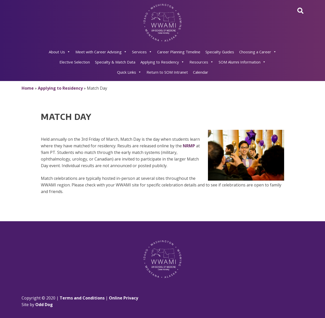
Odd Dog (44, 304)
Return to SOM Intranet (167, 72)
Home (28, 88)
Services (142, 51)
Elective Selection (74, 62)
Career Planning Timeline (178, 51)
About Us (59, 51)
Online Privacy (123, 298)
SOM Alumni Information (242, 62)
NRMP (189, 146)
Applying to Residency (162, 62)
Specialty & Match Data (115, 62)
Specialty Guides (219, 51)
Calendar (200, 72)
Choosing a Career (258, 51)
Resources (201, 62)
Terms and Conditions (82, 298)
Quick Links (129, 72)
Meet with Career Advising (101, 51)
